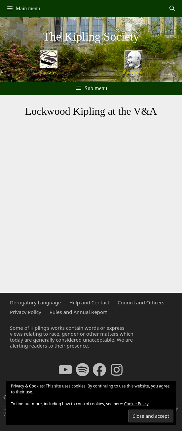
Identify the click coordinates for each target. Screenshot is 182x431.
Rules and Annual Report (78, 312)
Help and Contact (89, 302)
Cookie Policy (136, 404)
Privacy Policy (25, 312)
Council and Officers (141, 302)
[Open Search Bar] (172, 8)
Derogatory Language (35, 302)
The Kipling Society (91, 36)
